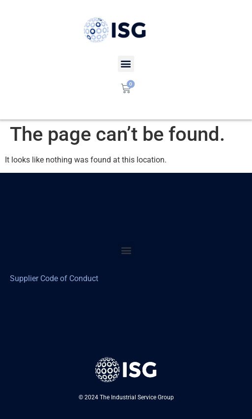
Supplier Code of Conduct (54, 278)
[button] (126, 250)
